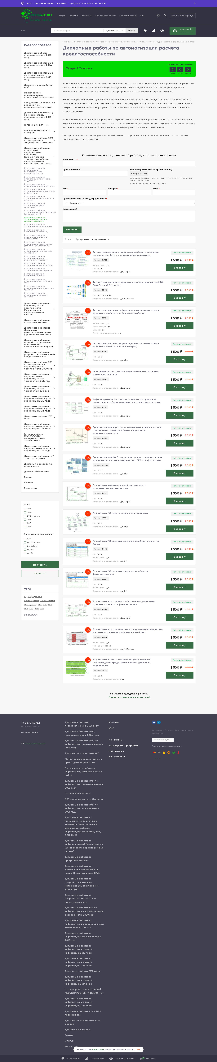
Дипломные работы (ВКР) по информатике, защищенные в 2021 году (38, 140)
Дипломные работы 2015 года (38, 417)
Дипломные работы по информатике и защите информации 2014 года (37, 426)
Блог (111, 728)
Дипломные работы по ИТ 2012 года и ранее (39, 457)
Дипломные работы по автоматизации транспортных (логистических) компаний (38, 244)
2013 (40, 605)
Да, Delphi (30, 546)
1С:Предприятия (47, 601)
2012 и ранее (32, 516)
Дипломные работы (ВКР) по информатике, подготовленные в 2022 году (38, 116)
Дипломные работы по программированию (37, 321)
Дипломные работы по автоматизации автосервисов (38, 269)
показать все (30, 614)
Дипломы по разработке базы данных (38, 465)
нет (27, 539)
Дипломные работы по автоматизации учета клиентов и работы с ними (40, 191)
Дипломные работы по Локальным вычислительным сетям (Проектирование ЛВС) (37, 331)
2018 (27, 527)
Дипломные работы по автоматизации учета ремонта (38, 264)
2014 (27, 512)
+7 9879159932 (30, 722)
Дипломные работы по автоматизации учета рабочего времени (39, 288)
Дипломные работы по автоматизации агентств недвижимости (35, 237)
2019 (42, 609)
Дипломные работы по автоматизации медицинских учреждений (38, 251)
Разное (28, 477)
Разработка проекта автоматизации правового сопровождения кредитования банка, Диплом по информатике (121, 662)
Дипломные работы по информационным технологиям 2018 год (37, 388)
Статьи (28, 482)
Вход (174, 15)
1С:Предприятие (31, 601)
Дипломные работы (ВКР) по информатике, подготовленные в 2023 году (38, 76)
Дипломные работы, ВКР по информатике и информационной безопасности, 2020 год (38, 365)
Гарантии (73, 16)
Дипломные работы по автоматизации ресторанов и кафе (38, 281)
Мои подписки (116, 756)
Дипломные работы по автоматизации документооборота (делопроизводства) (34, 171)
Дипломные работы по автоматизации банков (34, 275)
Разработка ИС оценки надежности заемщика (120, 513)
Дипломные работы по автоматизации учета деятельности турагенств (36, 258)
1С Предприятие (35, 597)
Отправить (72, 230)
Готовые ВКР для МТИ (36, 124)
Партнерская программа (123, 745)
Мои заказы (115, 739)
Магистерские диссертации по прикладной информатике (39, 94)
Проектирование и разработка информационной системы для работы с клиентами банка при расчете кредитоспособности (127, 430)
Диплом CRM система (36, 471)
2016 (27, 520)
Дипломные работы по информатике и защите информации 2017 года (37, 398)
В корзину (180, 267)
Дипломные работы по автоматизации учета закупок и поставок (39, 198)
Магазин (113, 722)
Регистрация (187, 15)
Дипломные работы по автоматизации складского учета (40, 185)
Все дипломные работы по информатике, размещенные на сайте (39, 104)
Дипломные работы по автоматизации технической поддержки (37, 179)
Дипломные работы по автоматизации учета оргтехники (34, 205)
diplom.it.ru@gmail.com (35, 743)
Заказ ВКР (87, 16)
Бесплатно (30, 488)
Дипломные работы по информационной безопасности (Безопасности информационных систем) (37, 309)
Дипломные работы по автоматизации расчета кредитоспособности (35, 219)
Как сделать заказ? (105, 16)
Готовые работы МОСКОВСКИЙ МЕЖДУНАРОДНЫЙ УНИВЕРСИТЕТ (34, 437)
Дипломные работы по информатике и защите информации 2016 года (37, 408)
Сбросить (40, 573)
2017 (27, 523)
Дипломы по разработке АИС (38, 86)
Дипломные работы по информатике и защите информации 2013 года (37, 448)
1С (25, 597)
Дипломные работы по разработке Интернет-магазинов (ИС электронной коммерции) (39, 343)
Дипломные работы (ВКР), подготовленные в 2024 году (39, 65)
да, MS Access (32, 542)
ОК (138, 1049)
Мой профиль (116, 751)
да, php (29, 550)
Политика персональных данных (166, 746)
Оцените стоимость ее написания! (129, 697)
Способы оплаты (128, 16)
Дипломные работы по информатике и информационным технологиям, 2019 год (37, 377)
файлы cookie (97, 1049)
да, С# (28, 553)
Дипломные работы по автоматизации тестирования (38, 225)
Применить (40, 564)
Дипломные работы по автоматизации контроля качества (36, 295)
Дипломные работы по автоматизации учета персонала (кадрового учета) (40, 212)
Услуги (62, 16)
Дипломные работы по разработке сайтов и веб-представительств (39, 354)
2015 (27, 509)
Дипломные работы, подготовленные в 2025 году (38, 55)
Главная (66, 42)
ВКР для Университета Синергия (37, 131)
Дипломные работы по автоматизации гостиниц (36, 231)
